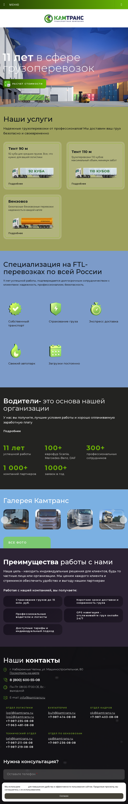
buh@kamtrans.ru (62, 715)
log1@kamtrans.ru (19, 715)
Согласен (64, 796)
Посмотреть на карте (24, 675)
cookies (24, 786)
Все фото (17, 545)
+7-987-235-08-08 (20, 723)
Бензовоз (18, 203)
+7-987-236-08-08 (62, 745)
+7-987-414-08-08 (62, 719)
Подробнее (12, 433)
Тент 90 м (18, 150)
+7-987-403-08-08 (104, 719)
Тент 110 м (82, 153)
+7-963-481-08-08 (20, 727)
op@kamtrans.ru (60, 741)
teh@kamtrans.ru (19, 741)
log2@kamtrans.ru (20, 719)
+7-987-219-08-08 (19, 749)
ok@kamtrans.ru (102, 715)
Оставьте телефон (22, 776)
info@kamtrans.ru (32, 700)
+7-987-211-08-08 (19, 745)
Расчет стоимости (31, 84)
